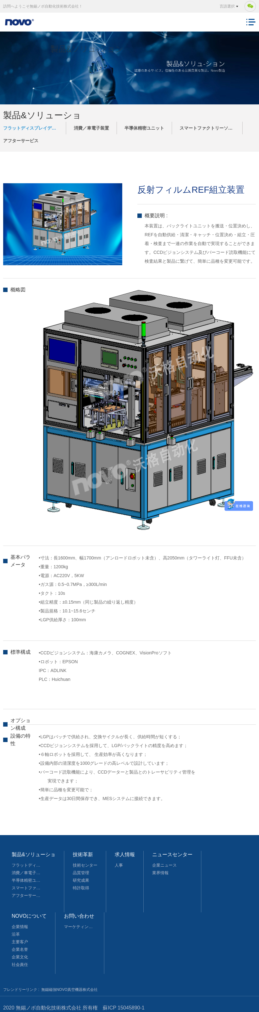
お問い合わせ (79, 916)
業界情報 (160, 872)
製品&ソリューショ (33, 854)
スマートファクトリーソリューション (211, 128)
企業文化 (20, 957)
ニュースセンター (172, 854)
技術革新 (83, 854)
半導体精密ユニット (144, 128)
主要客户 (20, 941)
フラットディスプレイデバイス (34, 128)
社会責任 (20, 964)
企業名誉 (20, 949)
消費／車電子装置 (91, 128)
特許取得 (81, 888)
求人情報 (125, 854)
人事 (119, 865)
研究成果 (81, 880)
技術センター (85, 865)
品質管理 (81, 872)
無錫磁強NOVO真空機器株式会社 (69, 989)
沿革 (16, 934)
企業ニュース (164, 865)
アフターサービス (20, 140)
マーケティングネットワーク (79, 926)
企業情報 (20, 926)
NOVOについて (29, 916)
